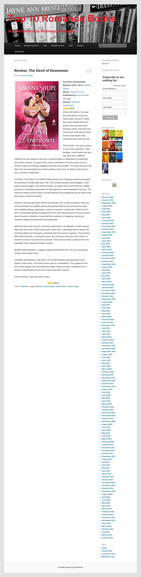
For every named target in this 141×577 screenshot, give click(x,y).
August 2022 (107, 302)
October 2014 (107, 529)
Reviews (25, 286)
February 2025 (108, 220)
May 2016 (106, 503)
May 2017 (106, 468)
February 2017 (108, 477)
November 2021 (108, 325)
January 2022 (107, 322)
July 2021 (106, 328)
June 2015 (106, 523)
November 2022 (108, 293)
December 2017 (108, 448)
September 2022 (109, 299)
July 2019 (106, 392)
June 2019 (106, 395)
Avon (78, 95)
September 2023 (109, 264)
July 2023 (106, 270)
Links (71, 46)
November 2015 (108, 520)
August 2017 (107, 459)
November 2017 (108, 450)
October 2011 (107, 538)
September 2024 (109, 232)
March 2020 (107, 369)
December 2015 (108, 517)
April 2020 (106, 366)
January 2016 (107, 514)
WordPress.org (108, 557)
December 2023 (108, 258)
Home (17, 46)
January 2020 (107, 375)
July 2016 (106, 497)
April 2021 (106, 334)
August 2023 (107, 267)
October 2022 (107, 296)
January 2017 (107, 480)
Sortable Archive (57, 46)
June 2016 (106, 500)
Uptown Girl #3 (77, 92)
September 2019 (109, 386)
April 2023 (106, 279)
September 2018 (109, 421)
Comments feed (108, 554)
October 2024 (107, 229)
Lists (45, 46)
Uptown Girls (61, 286)
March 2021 (107, 337)
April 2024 (106, 247)
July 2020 (106, 357)
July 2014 (106, 532)
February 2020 (108, 372)
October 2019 (107, 384)
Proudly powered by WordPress (70, 567)
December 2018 (108, 413)
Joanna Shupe (49, 286)
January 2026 (107, 197)
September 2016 (109, 491)
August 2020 (107, 354)
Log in (104, 548)
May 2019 (106, 398)
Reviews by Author (31, 46)
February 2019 (108, 407)
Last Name (107, 107)
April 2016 (106, 506)
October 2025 (107, 200)
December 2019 (108, 378)
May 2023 (106, 276)
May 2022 (106, 311)
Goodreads (68, 105)
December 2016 (108, 482)
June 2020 (106, 360)
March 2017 (107, 474)
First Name (107, 98)
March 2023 (107, 282)
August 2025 (107, 206)
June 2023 (106, 273)
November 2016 (108, 485)
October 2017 (107, 453)
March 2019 (107, 404)
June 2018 (106, 430)
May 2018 (106, 433)
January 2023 (107, 287)
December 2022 (108, 290)
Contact (80, 46)
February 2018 (108, 442)
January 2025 (107, 223)
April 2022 (106, 314)
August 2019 (107, 389)
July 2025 (106, 209)
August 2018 (107, 424)
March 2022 (107, 317)
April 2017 (106, 471)
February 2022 (108, 319)
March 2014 (107, 535)
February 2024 (108, 252)
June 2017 (106, 465)
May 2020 (106, 363)
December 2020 (108, 346)
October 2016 (107, 488)
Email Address (110, 88)
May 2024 (106, 244)
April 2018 (106, 436)
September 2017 (109, 456)
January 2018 (107, 445)
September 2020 (109, 351)
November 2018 (108, 415)
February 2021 (108, 340)
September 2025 (109, 203)
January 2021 (107, 343)
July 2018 (106, 427)
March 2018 (107, 439)
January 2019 (107, 410)
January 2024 (107, 255)
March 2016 (107, 509)
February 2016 (108, 512)
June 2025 (106, 212)
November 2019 (108, 381)
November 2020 (108, 348)
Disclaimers (19, 51)
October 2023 (107, 261)
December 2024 (108, 226)
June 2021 (106, 331)
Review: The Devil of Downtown (41, 71)
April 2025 (106, 218)
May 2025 (106, 215)
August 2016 (107, 494)
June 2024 (106, 241)
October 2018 (107, 418)
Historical (75, 102)
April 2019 (106, 401)
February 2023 (108, 285)
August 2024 (107, 235)
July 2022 (106, 305)
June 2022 (106, 308)
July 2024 (106, 238)
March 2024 (107, 250)
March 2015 (107, 526)
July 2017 (106, 462)
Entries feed (107, 551)
